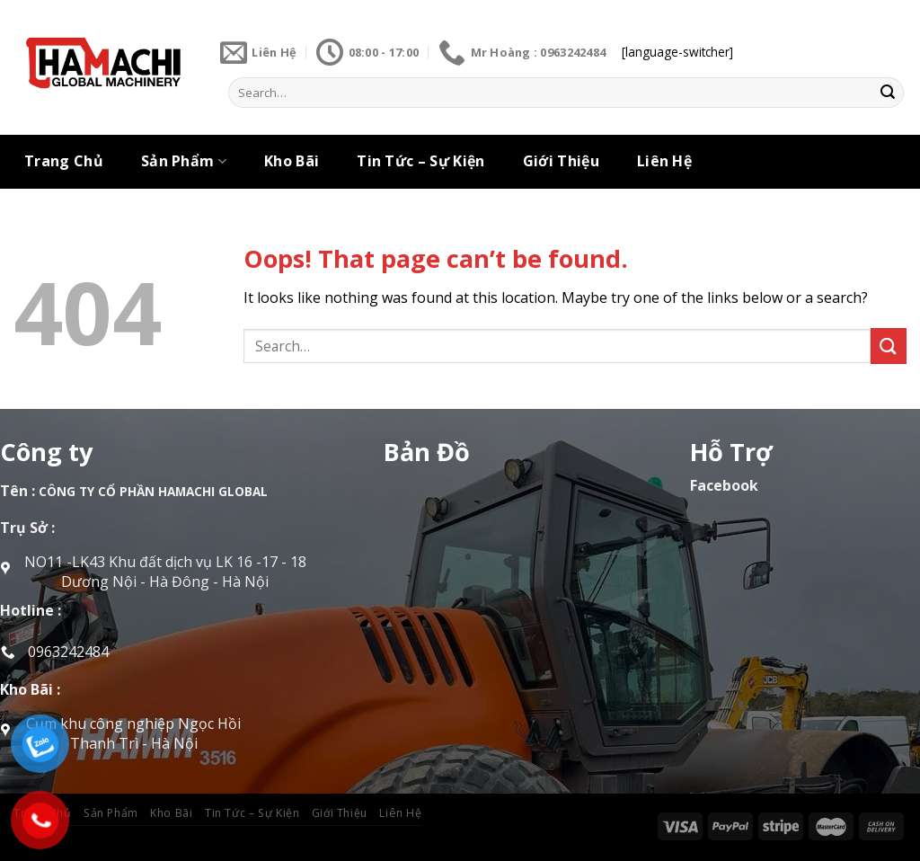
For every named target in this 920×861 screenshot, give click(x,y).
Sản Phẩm (183, 161)
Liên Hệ (664, 161)
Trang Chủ (63, 161)
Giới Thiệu (561, 161)
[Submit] (887, 92)
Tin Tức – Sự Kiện (420, 161)
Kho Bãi (291, 161)
